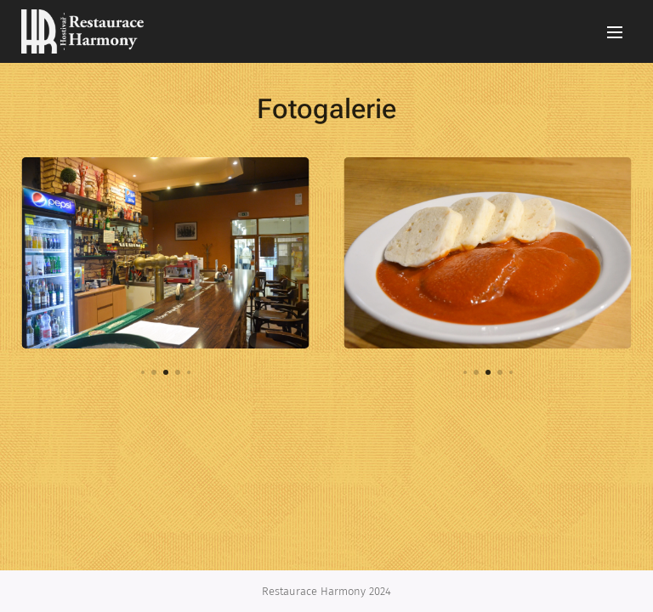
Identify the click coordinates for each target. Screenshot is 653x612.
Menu (614, 32)
